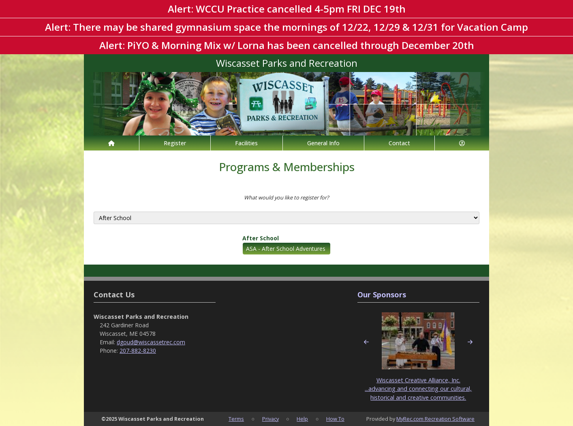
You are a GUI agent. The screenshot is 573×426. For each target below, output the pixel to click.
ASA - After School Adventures (285, 248)
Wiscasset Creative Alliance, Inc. (418, 380)
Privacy (270, 418)
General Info (323, 143)
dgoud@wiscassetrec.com (151, 342)
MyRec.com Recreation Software (435, 418)
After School (260, 238)
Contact (399, 143)
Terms (236, 418)
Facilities (246, 143)
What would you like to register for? (286, 197)
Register (175, 143)
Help (302, 418)
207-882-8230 (138, 350)
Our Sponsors (381, 294)
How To (335, 418)
